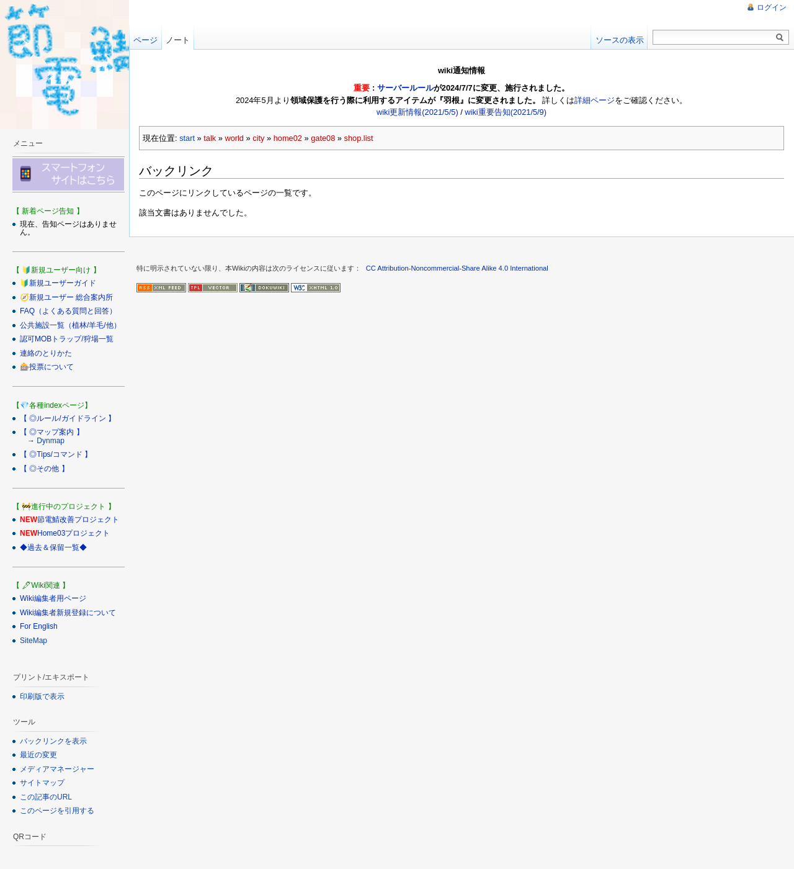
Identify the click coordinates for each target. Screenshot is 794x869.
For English (39, 626)
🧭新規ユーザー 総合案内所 (66, 297)
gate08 (323, 138)
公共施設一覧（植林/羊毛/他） (70, 325)
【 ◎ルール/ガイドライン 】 (67, 418)
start (187, 138)
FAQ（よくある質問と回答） (68, 311)
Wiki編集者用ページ (53, 598)
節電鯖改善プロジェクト (78, 519)
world (234, 138)
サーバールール (405, 87)
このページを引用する (57, 810)
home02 (288, 138)
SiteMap (33, 640)
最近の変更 (38, 754)
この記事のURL (46, 797)
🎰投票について (47, 366)
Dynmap (51, 440)
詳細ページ (594, 100)
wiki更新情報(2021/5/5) (417, 112)
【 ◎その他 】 (44, 468)
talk (209, 138)
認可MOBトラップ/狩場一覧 (67, 339)
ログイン (772, 7)
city (258, 138)
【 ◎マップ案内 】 (52, 432)
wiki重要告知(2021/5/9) (505, 112)
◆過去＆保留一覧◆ (53, 547)
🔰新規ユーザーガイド (58, 283)
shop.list (358, 138)
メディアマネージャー (57, 769)
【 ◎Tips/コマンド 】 (56, 454)
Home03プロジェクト (73, 533)
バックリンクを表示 (53, 741)
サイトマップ (42, 782)
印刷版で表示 (42, 696)
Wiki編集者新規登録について (68, 612)
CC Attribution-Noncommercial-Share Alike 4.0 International (457, 268)
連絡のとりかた (46, 353)
